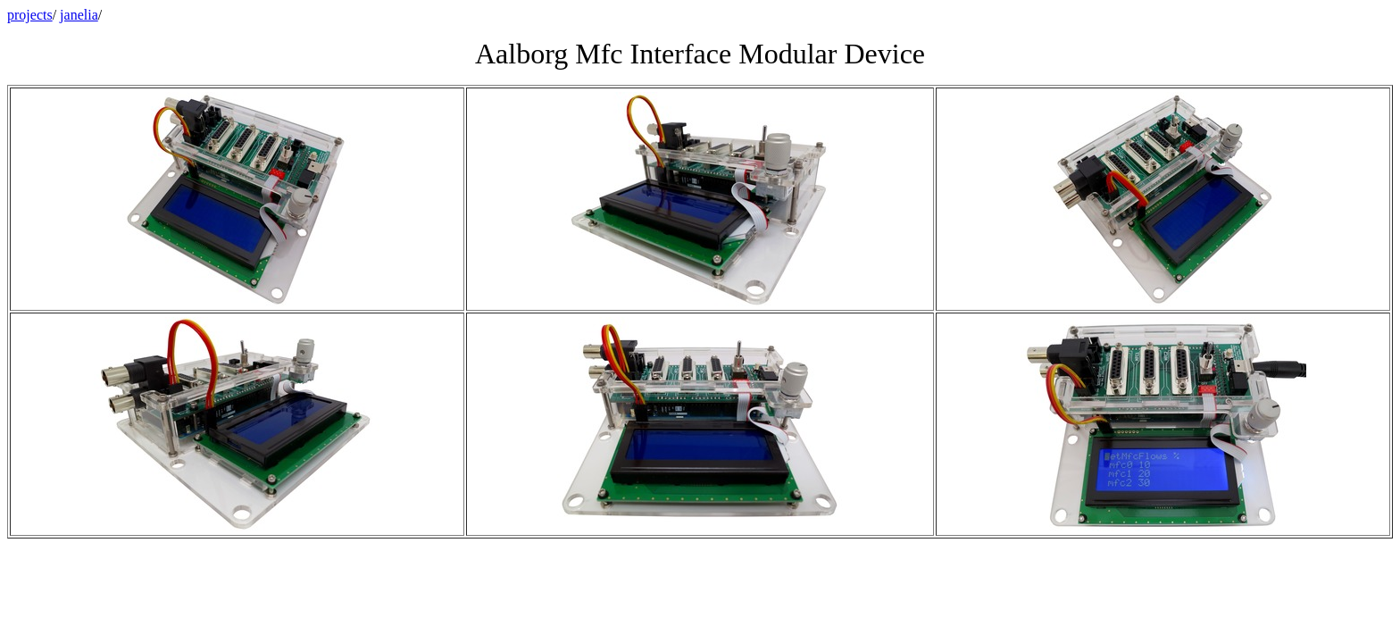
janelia (79, 14)
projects (30, 14)
